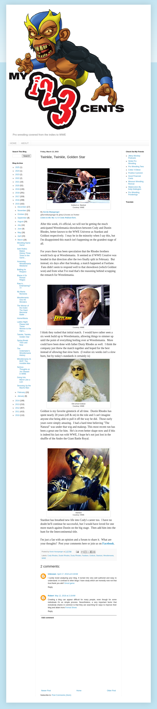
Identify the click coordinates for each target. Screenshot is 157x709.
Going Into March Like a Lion (23, 379)
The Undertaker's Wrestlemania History (24, 351)
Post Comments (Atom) (61, 695)
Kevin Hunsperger (51, 212)
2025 (17, 167)
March (20, 240)
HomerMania (22, 318)
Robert (51, 596)
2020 (17, 185)
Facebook (108, 543)
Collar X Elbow (134, 170)
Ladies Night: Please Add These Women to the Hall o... (24, 326)
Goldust (92, 555)
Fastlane (85, 555)
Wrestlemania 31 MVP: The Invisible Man (24, 361)
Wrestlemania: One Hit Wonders (23, 300)
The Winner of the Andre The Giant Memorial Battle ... (23, 310)
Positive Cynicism (135, 173)
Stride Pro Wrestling (132, 162)
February (21, 392)
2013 (17, 404)
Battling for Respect (21, 270)
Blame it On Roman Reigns (22, 277)
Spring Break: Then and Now (22, 342)
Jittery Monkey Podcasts (134, 157)
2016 (17, 200)
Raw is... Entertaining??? (23, 286)
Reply (50, 587)
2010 (17, 415)
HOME (13, 143)
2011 (17, 411)
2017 (17, 196)
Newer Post (46, 691)
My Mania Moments (22, 293)
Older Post (111, 691)
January (21, 396)
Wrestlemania (108, 555)
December (22, 207)
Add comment (47, 618)
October (21, 214)
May (20, 232)
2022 (17, 178)
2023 (17, 174)
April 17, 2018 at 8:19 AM (67, 574)
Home (78, 691)
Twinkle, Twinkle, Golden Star (24, 335)
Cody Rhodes (53, 555)
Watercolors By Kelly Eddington (134, 188)
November (22, 210)
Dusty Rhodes (76, 555)
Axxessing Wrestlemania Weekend (24, 263)
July (19, 225)
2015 (17, 204)
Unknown (52, 574)
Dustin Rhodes (64, 555)
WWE (44, 558)
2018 (17, 193)
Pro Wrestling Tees (136, 166)
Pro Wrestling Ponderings (133, 193)
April (20, 236)
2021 (17, 182)
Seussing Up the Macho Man (24, 387)
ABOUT (25, 143)
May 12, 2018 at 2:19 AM (65, 596)
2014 (17, 401)
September (22, 218)
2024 (17, 171)
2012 (17, 408)
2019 (17, 189)
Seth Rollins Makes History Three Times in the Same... (24, 253)
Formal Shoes (71, 607)
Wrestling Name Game (23, 244)
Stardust (99, 555)
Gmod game (69, 583)
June (20, 229)
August (21, 221)
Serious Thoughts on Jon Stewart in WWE (23, 370)
